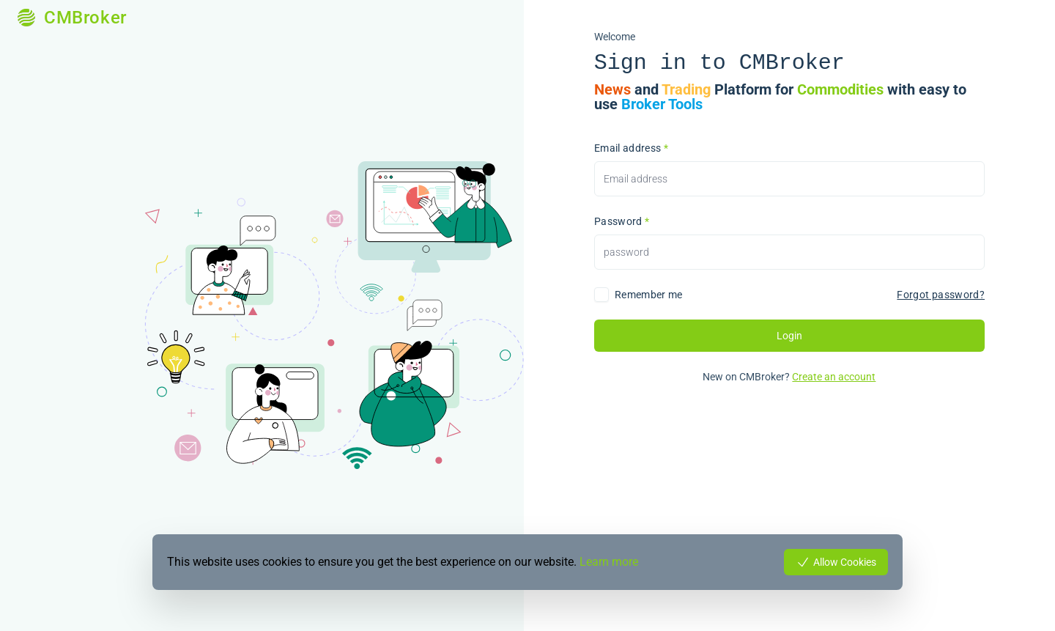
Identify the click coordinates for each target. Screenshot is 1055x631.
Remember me (649, 294)
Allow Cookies (836, 562)
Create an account (834, 377)
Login (789, 336)
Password (622, 221)
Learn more (609, 562)
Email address (631, 148)
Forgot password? (941, 294)
